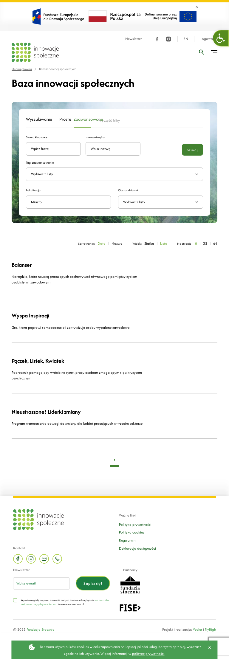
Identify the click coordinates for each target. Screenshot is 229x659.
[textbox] (158, 202)
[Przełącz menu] (214, 52)
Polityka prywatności (135, 524)
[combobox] (160, 202)
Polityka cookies (131, 532)
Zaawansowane (82, 119)
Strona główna (22, 69)
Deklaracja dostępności (137, 548)
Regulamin (127, 540)
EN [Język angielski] (186, 39)
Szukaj (192, 149)
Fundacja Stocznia (41, 629)
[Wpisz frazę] (201, 52)
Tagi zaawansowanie (40, 162)
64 (215, 243)
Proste (62, 119)
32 (205, 243)
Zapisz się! (92, 583)
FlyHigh (210, 629)
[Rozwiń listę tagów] (197, 174)
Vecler (197, 629)
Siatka (149, 243)
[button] (221, 38)
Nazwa (117, 243)
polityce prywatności (148, 653)
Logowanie (208, 39)
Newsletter (133, 39)
